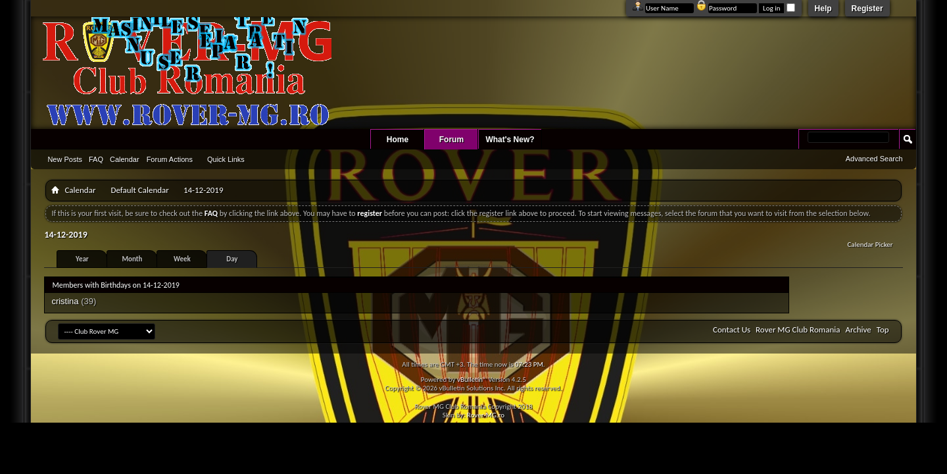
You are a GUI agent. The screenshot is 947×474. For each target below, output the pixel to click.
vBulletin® (472, 379)
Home (397, 139)
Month (132, 259)
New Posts (64, 159)
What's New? (509, 139)
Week (182, 259)
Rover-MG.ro (485, 415)
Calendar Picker (870, 244)
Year (82, 259)
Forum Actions (170, 159)
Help (823, 8)
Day (231, 259)
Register (867, 8)
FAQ (96, 159)
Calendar (124, 159)
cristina (64, 301)
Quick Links (226, 159)
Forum (451, 139)
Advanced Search (874, 159)
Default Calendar (139, 190)
